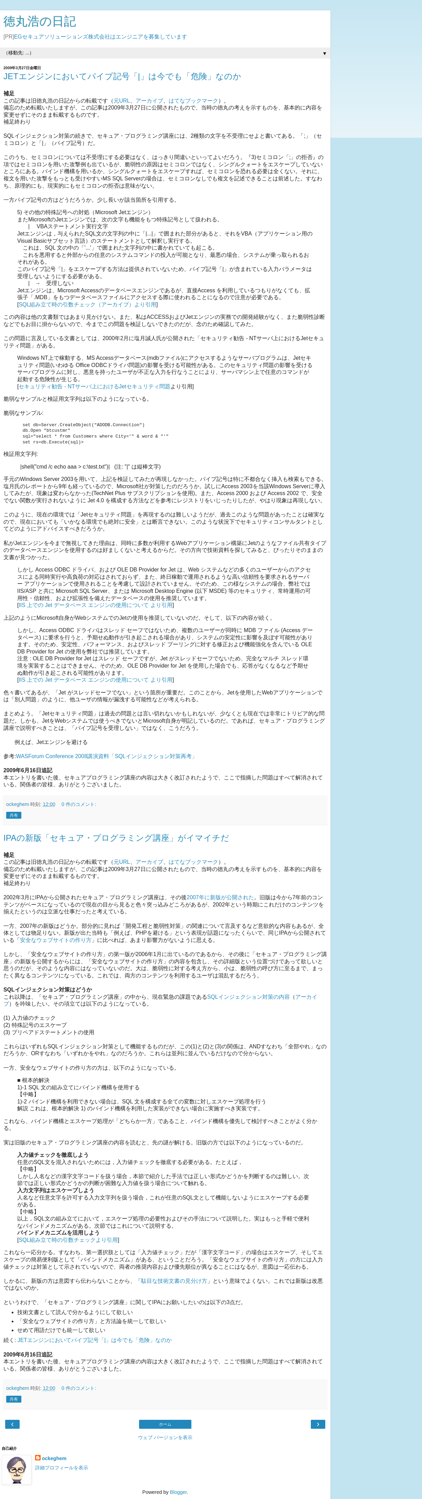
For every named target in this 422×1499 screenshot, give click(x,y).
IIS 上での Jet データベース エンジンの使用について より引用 (95, 605)
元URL (122, 101)
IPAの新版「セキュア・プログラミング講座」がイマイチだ (116, 837)
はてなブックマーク (193, 101)
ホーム (165, 1424)
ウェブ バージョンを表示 (165, 1437)
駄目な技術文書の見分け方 (174, 1281)
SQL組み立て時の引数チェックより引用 (68, 1240)
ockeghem (54, 1458)
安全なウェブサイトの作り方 (56, 940)
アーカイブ (149, 101)
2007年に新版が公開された (220, 897)
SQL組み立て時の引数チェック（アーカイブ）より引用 (87, 304)
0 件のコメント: (79, 804)
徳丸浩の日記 (39, 21)
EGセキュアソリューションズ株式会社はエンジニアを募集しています (100, 37)
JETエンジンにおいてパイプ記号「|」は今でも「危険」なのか (122, 76)
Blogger (178, 1492)
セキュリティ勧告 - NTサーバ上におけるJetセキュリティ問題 (94, 386)
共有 (14, 815)
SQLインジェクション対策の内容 (248, 997)
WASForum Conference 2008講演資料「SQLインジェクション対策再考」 (106, 756)
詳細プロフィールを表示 (61, 1467)
